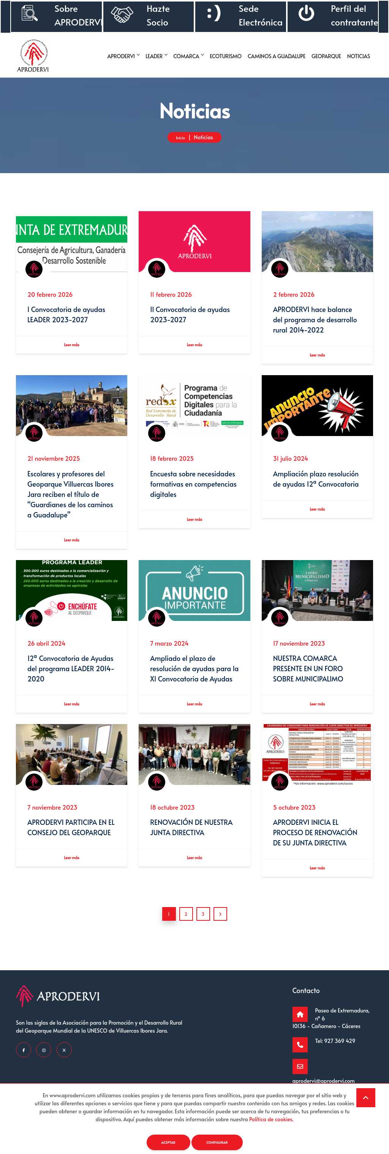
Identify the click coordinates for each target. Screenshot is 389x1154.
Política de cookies (271, 1118)
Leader (156, 56)
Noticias (358, 56)
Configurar (219, 1142)
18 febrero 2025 (172, 461)
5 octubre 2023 (294, 816)
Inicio (180, 137)
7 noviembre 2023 (52, 816)
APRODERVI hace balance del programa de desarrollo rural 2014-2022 (315, 320)
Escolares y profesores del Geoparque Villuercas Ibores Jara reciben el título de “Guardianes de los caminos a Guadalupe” (70, 497)
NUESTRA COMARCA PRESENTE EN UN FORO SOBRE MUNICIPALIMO (308, 675)
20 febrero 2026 (50, 294)
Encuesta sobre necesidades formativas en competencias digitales (193, 487)
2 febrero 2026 (294, 294)
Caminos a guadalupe (276, 56)
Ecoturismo (226, 56)
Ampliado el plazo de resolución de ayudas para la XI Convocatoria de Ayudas (194, 675)
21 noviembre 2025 (53, 461)
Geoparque (326, 56)
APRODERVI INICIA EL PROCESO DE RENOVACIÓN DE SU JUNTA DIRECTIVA (315, 842)
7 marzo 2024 (169, 649)
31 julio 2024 (290, 461)
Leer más (71, 346)
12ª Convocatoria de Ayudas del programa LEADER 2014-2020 (70, 675)
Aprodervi (123, 56)
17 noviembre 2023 (299, 649)
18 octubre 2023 (172, 816)
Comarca (188, 56)
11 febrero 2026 (171, 294)
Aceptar (164, 1142)
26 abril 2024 (46, 649)
